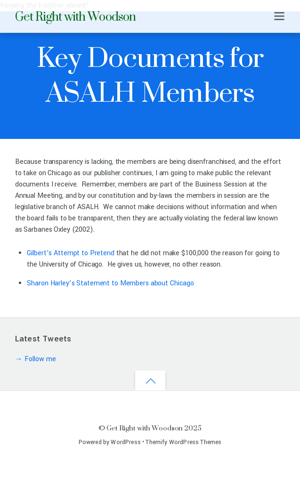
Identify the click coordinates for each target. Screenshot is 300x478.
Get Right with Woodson (144, 428)
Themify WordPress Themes (183, 442)
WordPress (125, 442)
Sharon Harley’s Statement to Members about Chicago (110, 283)
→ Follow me (35, 359)
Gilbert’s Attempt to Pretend (70, 253)
